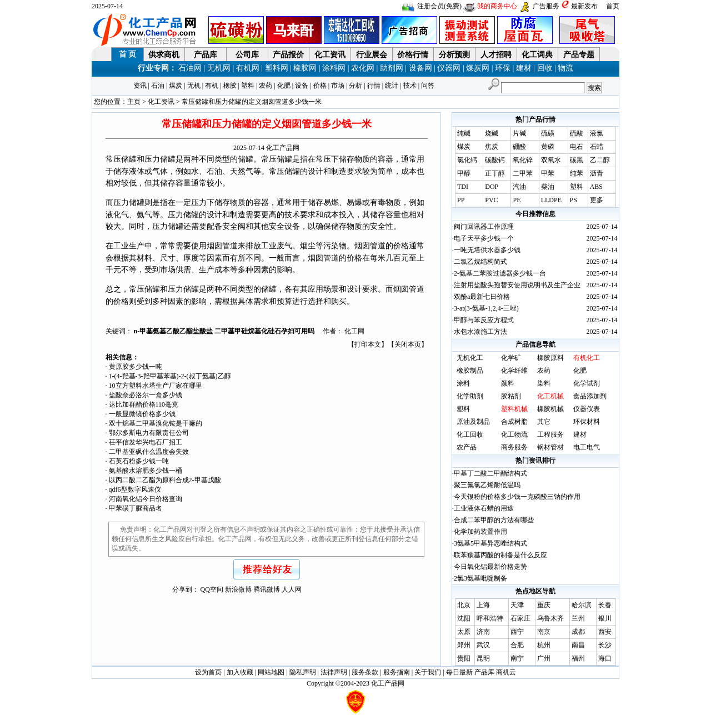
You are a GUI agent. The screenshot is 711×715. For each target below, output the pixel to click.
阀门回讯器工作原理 (484, 227)
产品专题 (578, 55)
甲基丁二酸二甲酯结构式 (490, 473)
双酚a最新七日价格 (482, 297)
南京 (543, 632)
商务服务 (514, 447)
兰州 (578, 618)
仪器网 (448, 68)
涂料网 (334, 68)
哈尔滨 (582, 605)
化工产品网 (282, 148)
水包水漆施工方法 (480, 332)
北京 (463, 605)
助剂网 (391, 68)
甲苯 (547, 173)
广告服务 (546, 6)
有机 (211, 85)
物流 (565, 68)
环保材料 (586, 422)
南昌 (578, 645)
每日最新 (459, 672)
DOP (491, 187)
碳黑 (576, 160)
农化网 (362, 68)
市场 (337, 85)
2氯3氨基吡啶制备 (480, 578)
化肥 (284, 85)
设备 (301, 85)
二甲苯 (523, 173)
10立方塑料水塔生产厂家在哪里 (155, 385)
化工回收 (470, 434)
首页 (612, 6)
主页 (134, 102)
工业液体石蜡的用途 (484, 508)
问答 (427, 85)
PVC (491, 200)
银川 (605, 618)
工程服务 (550, 434)
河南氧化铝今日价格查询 (145, 499)
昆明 (483, 658)
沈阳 (463, 618)
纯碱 (463, 133)
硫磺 (547, 133)
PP (460, 200)
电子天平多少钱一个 (484, 238)
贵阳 (463, 658)
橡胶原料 (550, 358)
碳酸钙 (495, 160)
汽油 (519, 187)
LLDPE (551, 200)
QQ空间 (212, 589)
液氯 (596, 133)
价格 (320, 85)
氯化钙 (467, 160)
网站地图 (271, 672)
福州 (578, 658)
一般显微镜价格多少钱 (142, 414)
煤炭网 (477, 68)
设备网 (420, 68)
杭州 (543, 645)
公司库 (247, 55)
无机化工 (470, 358)
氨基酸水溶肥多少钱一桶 (145, 470)
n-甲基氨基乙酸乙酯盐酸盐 (174, 331)
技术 (410, 85)
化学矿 (511, 358)
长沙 (605, 645)
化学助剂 (470, 396)
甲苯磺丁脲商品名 (135, 508)
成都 (578, 632)
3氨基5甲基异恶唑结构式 (490, 543)
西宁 (517, 632)
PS (573, 200)
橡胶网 (305, 68)
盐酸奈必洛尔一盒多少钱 (145, 395)
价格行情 (412, 55)
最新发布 (584, 6)
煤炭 (175, 85)
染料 (543, 383)
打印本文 (367, 344)
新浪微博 (238, 589)
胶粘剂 (511, 396)
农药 (265, 85)
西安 (605, 632)
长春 (605, 605)
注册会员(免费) (439, 6)
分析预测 (454, 55)
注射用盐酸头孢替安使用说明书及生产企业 (517, 285)
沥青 (596, 173)
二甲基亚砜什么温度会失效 (149, 452)
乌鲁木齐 (550, 618)
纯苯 (576, 173)
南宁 (517, 658)
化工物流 (514, 434)
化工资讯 (330, 55)
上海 (483, 605)
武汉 (483, 645)
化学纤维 (514, 370)
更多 (596, 200)
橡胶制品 (470, 370)
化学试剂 (586, 383)
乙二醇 (600, 160)
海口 (605, 658)
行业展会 (371, 55)
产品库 (205, 55)
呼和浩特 (490, 618)
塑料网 (276, 68)
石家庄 (520, 618)
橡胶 (230, 85)
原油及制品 (473, 422)
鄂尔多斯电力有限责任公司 (149, 433)
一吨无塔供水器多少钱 (487, 250)
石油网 (190, 68)
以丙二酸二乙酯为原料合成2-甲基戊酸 (165, 480)
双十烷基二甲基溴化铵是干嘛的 (155, 423)
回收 (545, 68)
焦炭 (491, 147)
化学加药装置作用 (480, 532)
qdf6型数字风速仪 (135, 489)
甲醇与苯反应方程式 (484, 320)
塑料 (247, 85)
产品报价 (288, 55)
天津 (517, 605)
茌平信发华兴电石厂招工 (145, 442)
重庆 (543, 605)
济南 (483, 632)
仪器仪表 (586, 409)
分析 (355, 85)
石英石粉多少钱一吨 (139, 461)
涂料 (463, 383)
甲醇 (463, 173)
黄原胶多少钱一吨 (135, 367)
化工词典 (537, 55)
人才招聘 (496, 55)
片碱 (519, 133)
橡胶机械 (550, 409)
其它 (543, 422)
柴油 (547, 187)
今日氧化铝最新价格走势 (490, 567)
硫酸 (576, 133)
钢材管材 (550, 447)
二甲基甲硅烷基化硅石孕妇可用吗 (264, 331)
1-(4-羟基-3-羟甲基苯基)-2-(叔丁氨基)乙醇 (170, 376)
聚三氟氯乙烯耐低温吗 (487, 485)
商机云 (506, 672)
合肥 (517, 645)
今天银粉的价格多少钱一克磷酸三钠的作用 (517, 497)
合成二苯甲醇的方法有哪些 (494, 520)
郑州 (463, 645)
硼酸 (519, 147)
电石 (576, 147)
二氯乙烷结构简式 (480, 262)
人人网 (292, 589)
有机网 (247, 68)
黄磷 (547, 147)
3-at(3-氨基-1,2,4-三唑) (486, 308)
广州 (543, 658)
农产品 (467, 447)
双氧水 (551, 160)
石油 (157, 85)
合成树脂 (514, 422)
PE (516, 200)
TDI (462, 187)
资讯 (140, 85)
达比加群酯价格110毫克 (144, 404)
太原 (463, 632)
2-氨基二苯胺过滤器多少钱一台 (500, 273)
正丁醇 (495, 173)
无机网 (219, 68)
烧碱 (491, 133)
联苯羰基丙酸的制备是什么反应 (500, 555)
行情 (373, 85)
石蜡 (596, 147)
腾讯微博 (266, 589)
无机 (194, 85)
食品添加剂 (590, 396)
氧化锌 (523, 160)
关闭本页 (407, 344)
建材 (524, 68)
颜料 (507, 383)
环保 (502, 68)
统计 (391, 85)
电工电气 (586, 447)
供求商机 (163, 55)
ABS (596, 187)
